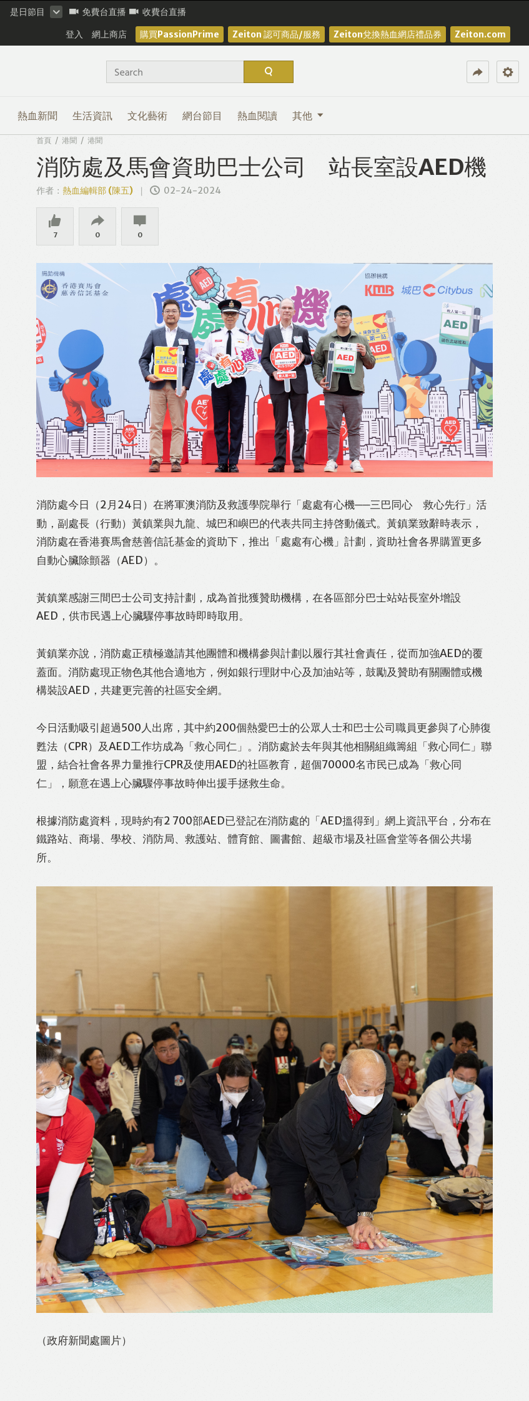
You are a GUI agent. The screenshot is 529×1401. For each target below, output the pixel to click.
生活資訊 (92, 115)
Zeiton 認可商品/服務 (276, 34)
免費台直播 (97, 11)
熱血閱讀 (257, 115)
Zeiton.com (480, 34)
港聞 (69, 140)
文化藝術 (147, 115)
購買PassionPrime (179, 34)
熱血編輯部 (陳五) (97, 190)
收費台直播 (157, 11)
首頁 (43, 140)
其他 (308, 115)
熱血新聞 (37, 115)
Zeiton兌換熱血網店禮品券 (388, 34)
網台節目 (202, 115)
